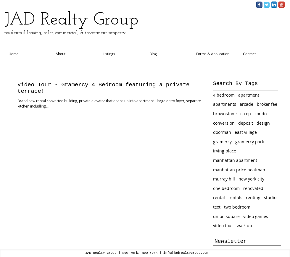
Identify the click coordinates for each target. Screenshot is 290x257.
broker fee (267, 104)
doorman (222, 132)
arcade (246, 104)
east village (246, 132)
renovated (253, 188)
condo (260, 113)
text (216, 207)
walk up (244, 225)
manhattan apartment (235, 160)
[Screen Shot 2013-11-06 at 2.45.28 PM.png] (281, 4)
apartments (224, 104)
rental (219, 197)
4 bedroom (224, 95)
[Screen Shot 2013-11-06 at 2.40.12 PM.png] (274, 4)
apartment (248, 95)
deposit (245, 123)
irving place (224, 151)
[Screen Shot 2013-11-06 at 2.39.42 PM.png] (266, 4)
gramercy (222, 141)
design (263, 123)
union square (226, 216)
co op (245, 113)
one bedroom (226, 188)
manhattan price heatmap (239, 170)
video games (255, 216)
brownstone (225, 113)
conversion (224, 123)
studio (270, 197)
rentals (235, 197)
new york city (251, 179)
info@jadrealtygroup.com (185, 253)
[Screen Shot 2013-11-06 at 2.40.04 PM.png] (259, 4)
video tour (223, 225)
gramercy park (249, 141)
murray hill (224, 179)
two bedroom (237, 207)
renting (253, 197)
